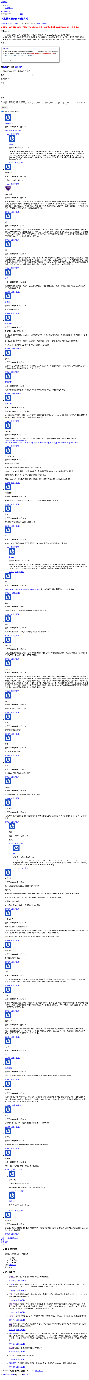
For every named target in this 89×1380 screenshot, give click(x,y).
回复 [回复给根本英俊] (18, 965)
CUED (25, 1377)
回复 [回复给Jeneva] (22, 574)
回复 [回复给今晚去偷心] (18, 912)
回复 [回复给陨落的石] (19, 1108)
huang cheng (9, 126)
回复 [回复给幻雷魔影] (18, 507)
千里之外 (12, 1297)
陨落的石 (12, 1307)
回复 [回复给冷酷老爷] (18, 825)
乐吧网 (11, 1287)
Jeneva (11, 560)
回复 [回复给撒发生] (22, 1213)
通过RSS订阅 (5, 12)
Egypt (11, 147)
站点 (2, 83)
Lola (14, 856)
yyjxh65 (12, 1279)
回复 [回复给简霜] (18, 737)
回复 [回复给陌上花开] (19, 351)
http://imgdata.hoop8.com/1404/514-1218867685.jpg (22, 592)
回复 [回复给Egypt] (22, 165)
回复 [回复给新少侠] (18, 316)
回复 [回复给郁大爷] (18, 1151)
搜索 (21, 14)
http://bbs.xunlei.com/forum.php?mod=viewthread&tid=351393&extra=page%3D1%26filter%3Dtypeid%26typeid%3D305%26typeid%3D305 (41, 444)
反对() (13, 137)
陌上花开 (8, 326)
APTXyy (12, 1319)
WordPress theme (8, 1377)
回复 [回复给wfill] (18, 988)
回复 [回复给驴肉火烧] (22, 1194)
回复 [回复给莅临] (18, 529)
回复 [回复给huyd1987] (18, 662)
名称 (3, 75)
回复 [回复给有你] (18, 295)
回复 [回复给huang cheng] (18, 137)
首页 (6, 6)
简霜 (5, 67)
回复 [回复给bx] (18, 596)
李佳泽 (11, 1350)
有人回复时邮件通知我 (11, 114)
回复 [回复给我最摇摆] (18, 1040)
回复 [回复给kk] (18, 715)
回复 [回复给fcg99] (18, 1060)
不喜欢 (14, 1265)
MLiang (12, 1358)
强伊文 (38, 23)
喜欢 (13, 1261)
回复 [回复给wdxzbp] (18, 801)
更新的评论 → (13, 1241)
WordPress (39, 1374)
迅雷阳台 (4, 2)
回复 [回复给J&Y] (18, 550)
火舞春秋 (8, 1071)
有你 (6, 281)
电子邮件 (5, 79)
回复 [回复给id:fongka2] (18, 215)
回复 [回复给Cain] (18, 1014)
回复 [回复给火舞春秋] (18, 1082)
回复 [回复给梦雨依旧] (18, 187)
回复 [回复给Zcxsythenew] (18, 485)
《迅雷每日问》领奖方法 (14, 18)
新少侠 (7, 305)
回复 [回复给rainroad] (18, 449)
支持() (7, 137)
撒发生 (11, 1204)
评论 (44, 23)
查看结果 (12, 1267)
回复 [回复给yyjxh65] (20, 1172)
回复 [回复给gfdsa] (18, 375)
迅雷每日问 (9, 8)
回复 (24, 1283)
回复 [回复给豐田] (18, 1130)
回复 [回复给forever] (18, 694)
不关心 (14, 1263)
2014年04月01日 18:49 (9, 23)
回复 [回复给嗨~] (18, 243)
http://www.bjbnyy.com (13, 133)
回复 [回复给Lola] (26, 871)
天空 (10, 1326)
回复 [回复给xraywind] (18, 1237)
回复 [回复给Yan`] (18, 617)
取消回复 (18, 67)
